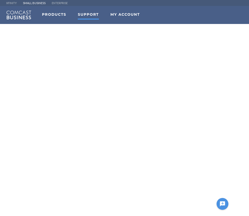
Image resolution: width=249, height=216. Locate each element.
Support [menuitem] (88, 14)
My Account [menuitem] (125, 14)
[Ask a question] (222, 204)
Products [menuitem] (54, 14)
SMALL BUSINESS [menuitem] (34, 3)
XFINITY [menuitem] (11, 3)
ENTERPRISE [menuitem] (60, 3)
